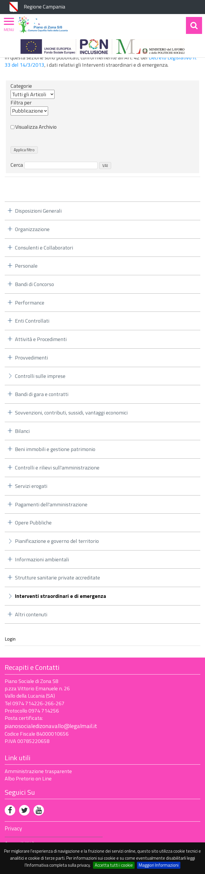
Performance (29, 303)
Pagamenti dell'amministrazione (51, 504)
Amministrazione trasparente (38, 771)
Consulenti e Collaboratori (44, 248)
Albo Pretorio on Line (28, 778)
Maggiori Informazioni (159, 865)
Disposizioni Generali (38, 211)
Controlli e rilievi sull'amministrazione (57, 468)
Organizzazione (32, 229)
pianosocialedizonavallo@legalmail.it (51, 725)
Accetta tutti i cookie (114, 865)
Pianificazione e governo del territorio (57, 541)
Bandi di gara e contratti (41, 394)
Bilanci (22, 431)
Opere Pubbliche (33, 523)
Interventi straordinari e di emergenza (60, 596)
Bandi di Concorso (34, 284)
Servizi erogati (31, 486)
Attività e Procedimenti (41, 339)
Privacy (13, 828)
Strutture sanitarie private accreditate (57, 577)
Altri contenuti (31, 614)
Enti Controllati (32, 321)
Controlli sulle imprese (40, 376)
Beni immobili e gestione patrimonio (55, 449)
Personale (26, 266)
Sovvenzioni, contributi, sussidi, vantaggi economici (71, 413)
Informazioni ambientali (42, 559)
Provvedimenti (31, 358)
